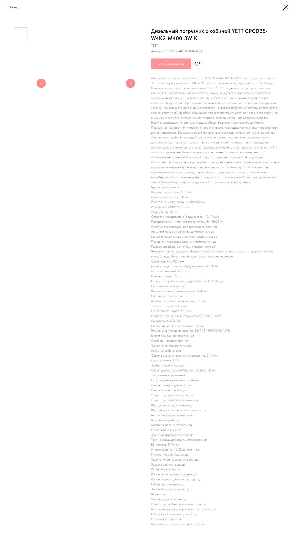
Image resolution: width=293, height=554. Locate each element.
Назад (13, 7)
